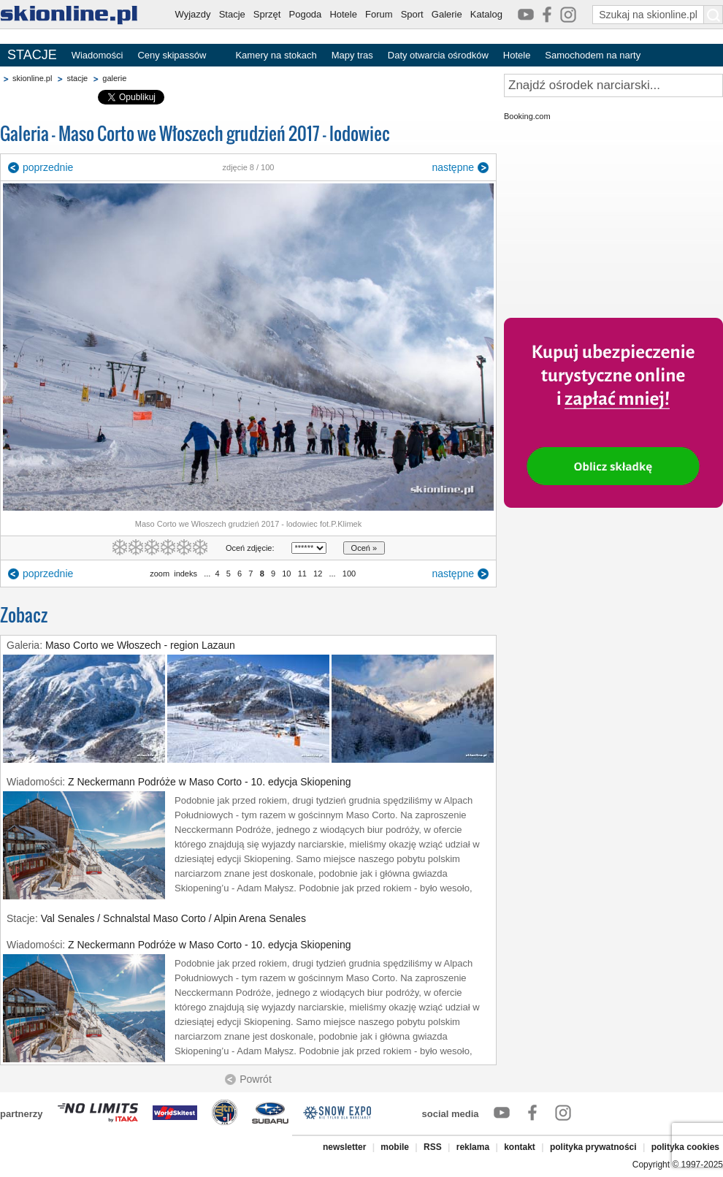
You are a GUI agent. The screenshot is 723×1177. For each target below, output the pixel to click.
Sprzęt (267, 14)
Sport (412, 14)
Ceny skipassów (171, 55)
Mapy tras (352, 55)
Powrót (256, 1079)
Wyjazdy (193, 14)
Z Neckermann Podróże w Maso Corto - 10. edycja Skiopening (209, 782)
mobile (394, 1147)
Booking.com (527, 116)
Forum (379, 14)
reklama (472, 1147)
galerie (114, 78)
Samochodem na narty (592, 55)
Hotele (343, 14)
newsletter (344, 1147)
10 (286, 573)
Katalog (486, 14)
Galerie (447, 14)
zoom (159, 573)
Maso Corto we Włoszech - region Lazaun (140, 645)
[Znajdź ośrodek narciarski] (613, 85)
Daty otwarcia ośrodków (438, 55)
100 (349, 573)
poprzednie (48, 167)
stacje (77, 78)
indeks (185, 573)
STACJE (32, 54)
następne (453, 167)
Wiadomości (97, 55)
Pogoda (305, 14)
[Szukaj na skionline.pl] (713, 14)
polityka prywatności (593, 1147)
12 (317, 573)
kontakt (519, 1147)
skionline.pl (32, 78)
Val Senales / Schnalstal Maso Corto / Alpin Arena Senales (173, 918)
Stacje (232, 14)
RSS (433, 1147)
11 (302, 573)
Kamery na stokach (275, 55)
